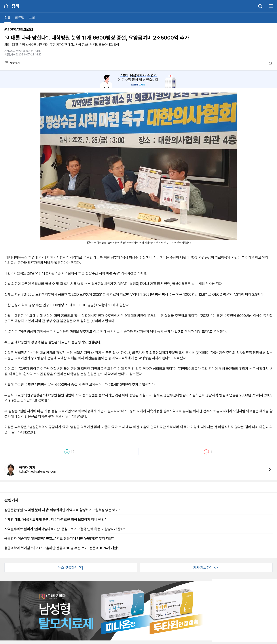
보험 (32, 18)
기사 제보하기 (206, 567)
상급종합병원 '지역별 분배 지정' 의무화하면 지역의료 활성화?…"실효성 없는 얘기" (62, 510)
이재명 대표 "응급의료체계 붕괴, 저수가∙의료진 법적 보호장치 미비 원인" (55, 519)
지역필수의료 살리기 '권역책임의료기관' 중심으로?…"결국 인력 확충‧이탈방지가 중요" (64, 529)
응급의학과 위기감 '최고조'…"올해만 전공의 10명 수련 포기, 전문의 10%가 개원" (61, 548)
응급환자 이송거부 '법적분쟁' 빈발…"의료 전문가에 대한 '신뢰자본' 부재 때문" (59, 538)
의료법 (19, 18)
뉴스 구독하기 (71, 567)
